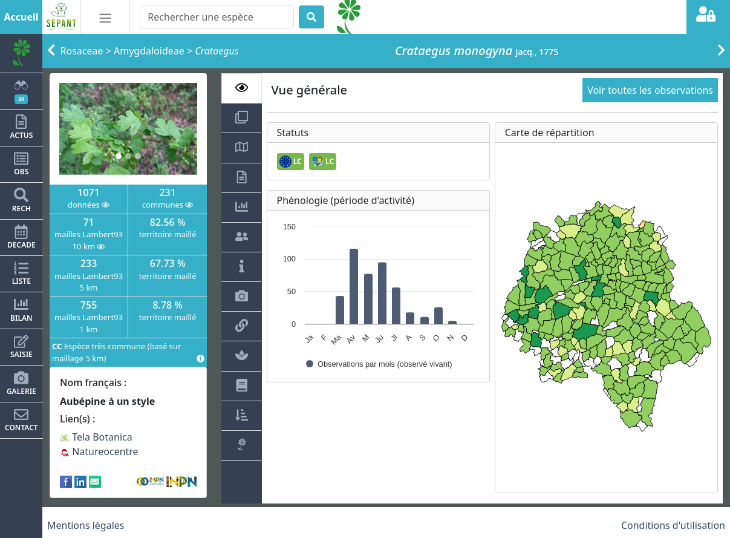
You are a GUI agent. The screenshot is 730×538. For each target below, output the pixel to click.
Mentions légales (86, 525)
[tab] (241, 88)
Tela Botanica (96, 437)
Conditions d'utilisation (673, 525)
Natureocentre (99, 451)
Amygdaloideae (149, 50)
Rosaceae (81, 50)
